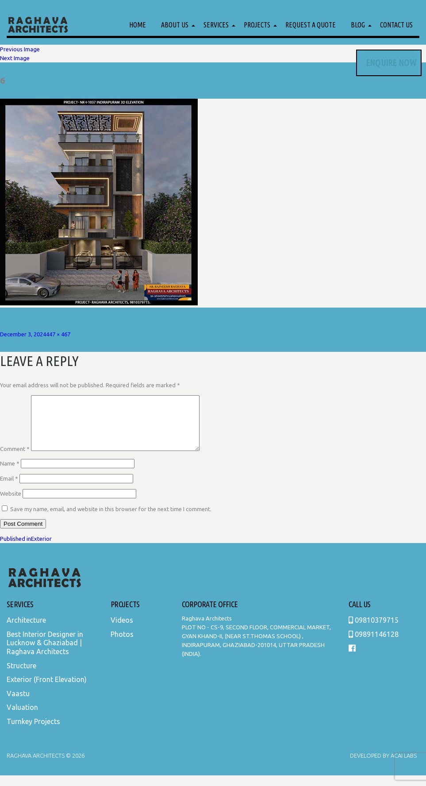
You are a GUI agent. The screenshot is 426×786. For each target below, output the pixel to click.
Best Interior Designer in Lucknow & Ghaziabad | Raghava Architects (45, 653)
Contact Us (396, 25)
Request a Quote (310, 25)
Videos (122, 631)
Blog (358, 25)
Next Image (15, 58)
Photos (122, 645)
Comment (15, 459)
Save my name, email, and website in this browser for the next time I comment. (110, 519)
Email (9, 489)
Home (137, 25)
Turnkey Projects (33, 732)
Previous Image (20, 49)
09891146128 (374, 645)
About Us (174, 25)
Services (216, 25)
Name (9, 474)
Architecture (26, 631)
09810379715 (374, 631)
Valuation (22, 718)
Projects (257, 25)
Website (10, 504)
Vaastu (18, 704)
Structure (21, 676)
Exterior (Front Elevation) (47, 690)
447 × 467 (58, 334)
